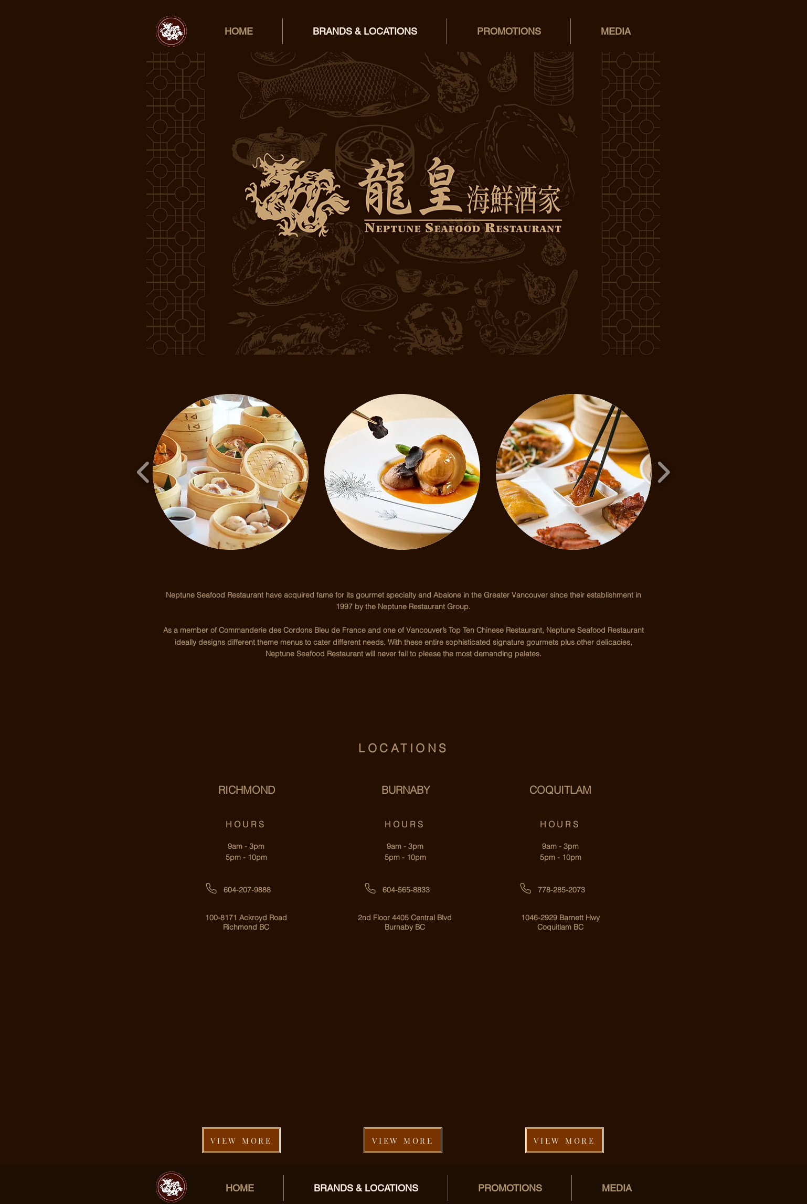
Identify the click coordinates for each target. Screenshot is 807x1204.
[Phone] (211, 888)
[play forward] (663, 471)
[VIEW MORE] (241, 1140)
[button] (231, 472)
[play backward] (143, 471)
